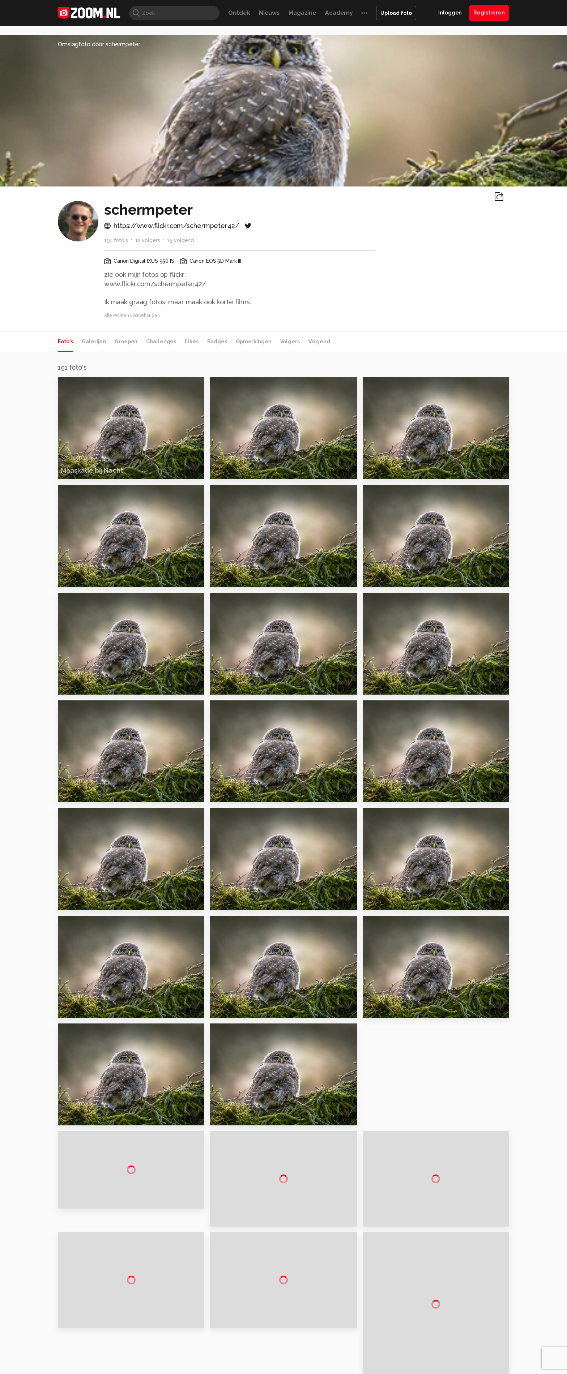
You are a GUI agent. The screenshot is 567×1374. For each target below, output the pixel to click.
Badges (217, 341)
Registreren (489, 13)
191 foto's (116, 240)
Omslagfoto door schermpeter (99, 44)
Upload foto (396, 13)
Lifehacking (336, 1368)
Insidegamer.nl (422, 1368)
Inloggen (450, 13)
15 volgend (180, 240)
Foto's (65, 341)
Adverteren (438, 1281)
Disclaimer (437, 1294)
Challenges (161, 341)
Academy (339, 12)
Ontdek (239, 12)
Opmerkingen (254, 341)
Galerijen (94, 341)
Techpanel (365, 1368)
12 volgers (147, 240)
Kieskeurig (93, 1368)
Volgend (319, 341)
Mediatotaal (252, 1368)
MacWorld (307, 1368)
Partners (435, 1320)
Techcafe (281, 1368)
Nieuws (269, 12)
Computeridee (126, 1368)
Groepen (126, 341)
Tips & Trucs (220, 1368)
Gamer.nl (391, 1368)
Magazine (302, 12)
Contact (434, 1345)
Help (430, 1333)
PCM (152, 1368)
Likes (191, 341)
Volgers (290, 341)
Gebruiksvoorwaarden (451, 1307)
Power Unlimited (463, 1368)
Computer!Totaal (181, 1368)
